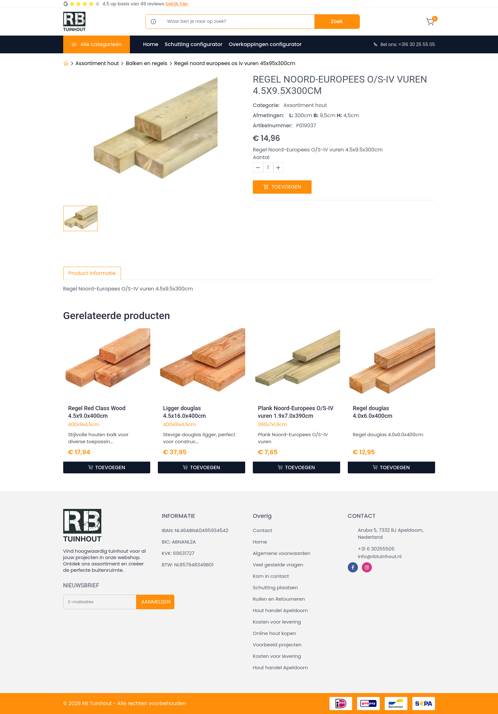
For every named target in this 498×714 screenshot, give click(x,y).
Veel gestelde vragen (278, 564)
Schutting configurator (193, 44)
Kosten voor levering (277, 621)
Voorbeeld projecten (277, 644)
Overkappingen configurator (265, 44)
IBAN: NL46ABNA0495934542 (195, 530)
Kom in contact (271, 576)
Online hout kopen (274, 633)
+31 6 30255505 (376, 548)
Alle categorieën (101, 44)
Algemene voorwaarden (281, 553)
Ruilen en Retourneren (279, 599)
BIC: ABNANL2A (179, 541)
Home (150, 44)
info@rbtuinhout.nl (380, 556)
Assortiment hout (97, 63)
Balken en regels (146, 63)
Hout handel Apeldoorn (280, 610)
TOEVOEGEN (282, 186)
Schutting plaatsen (275, 587)
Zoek (337, 21)
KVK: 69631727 (178, 553)
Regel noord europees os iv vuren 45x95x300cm (234, 63)
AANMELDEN (156, 601)
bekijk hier (176, 4)
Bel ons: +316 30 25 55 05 (404, 44)
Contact (262, 530)
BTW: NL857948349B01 (187, 564)
